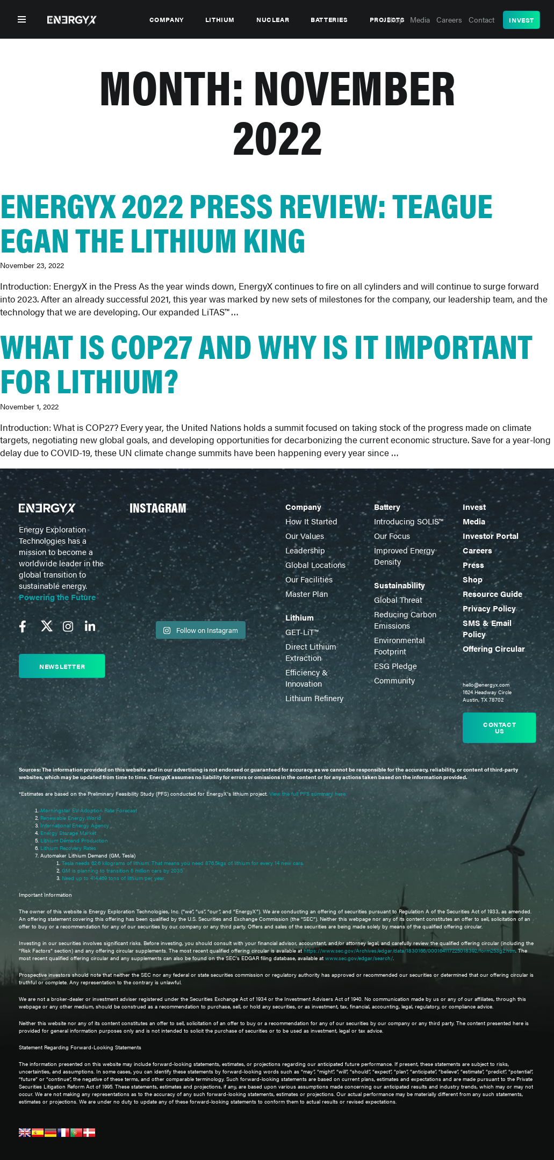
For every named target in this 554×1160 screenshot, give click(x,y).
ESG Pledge (395, 665)
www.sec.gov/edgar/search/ (358, 958)
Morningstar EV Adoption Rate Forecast (88, 810)
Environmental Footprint (399, 645)
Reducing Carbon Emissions (405, 619)
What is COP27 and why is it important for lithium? (266, 362)
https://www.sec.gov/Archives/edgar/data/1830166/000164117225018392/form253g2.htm (409, 950)
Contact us (499, 727)
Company (166, 19)
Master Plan (306, 593)
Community (394, 680)
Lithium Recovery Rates (68, 848)
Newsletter (62, 666)
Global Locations (315, 564)
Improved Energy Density (404, 555)
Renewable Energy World (70, 818)
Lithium (220, 19)
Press (473, 564)
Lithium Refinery (314, 697)
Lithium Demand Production (74, 840)
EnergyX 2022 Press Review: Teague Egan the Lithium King (246, 221)
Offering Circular (494, 648)
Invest (521, 20)
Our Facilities (309, 579)
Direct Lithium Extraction (310, 651)
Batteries (329, 19)
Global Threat (398, 599)
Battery (387, 506)
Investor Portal (491, 535)
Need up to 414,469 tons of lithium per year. (113, 878)
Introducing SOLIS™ (408, 521)
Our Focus (392, 535)
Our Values (304, 535)
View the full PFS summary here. (308, 793)
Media (474, 521)
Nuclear (272, 19)
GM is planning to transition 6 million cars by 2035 (122, 870)
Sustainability (399, 584)
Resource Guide (492, 593)
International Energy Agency (74, 825)
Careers (477, 550)
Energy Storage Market (68, 833)
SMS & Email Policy (487, 628)
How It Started (311, 521)
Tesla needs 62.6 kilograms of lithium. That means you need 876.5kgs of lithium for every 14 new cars (182, 863)
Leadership (305, 550)
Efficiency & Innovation (306, 677)
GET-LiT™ (301, 631)
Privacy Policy (489, 608)
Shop (473, 579)
